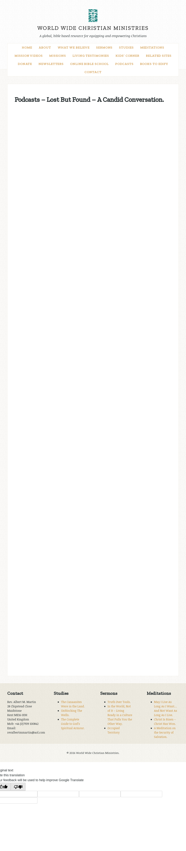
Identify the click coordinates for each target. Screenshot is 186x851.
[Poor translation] (18, 787)
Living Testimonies (90, 56)
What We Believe (74, 47)
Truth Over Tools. (119, 702)
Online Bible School (89, 64)
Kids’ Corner (127, 56)
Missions (57, 56)
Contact (92, 72)
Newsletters (51, 64)
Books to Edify (154, 64)
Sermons (104, 47)
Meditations (152, 47)
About (45, 47)
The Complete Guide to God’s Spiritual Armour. (73, 723)
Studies (126, 47)
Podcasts (124, 64)
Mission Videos (29, 56)
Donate (25, 64)
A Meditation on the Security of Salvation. (165, 732)
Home (27, 47)
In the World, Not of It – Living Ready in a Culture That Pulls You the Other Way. (120, 715)
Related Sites (158, 56)
